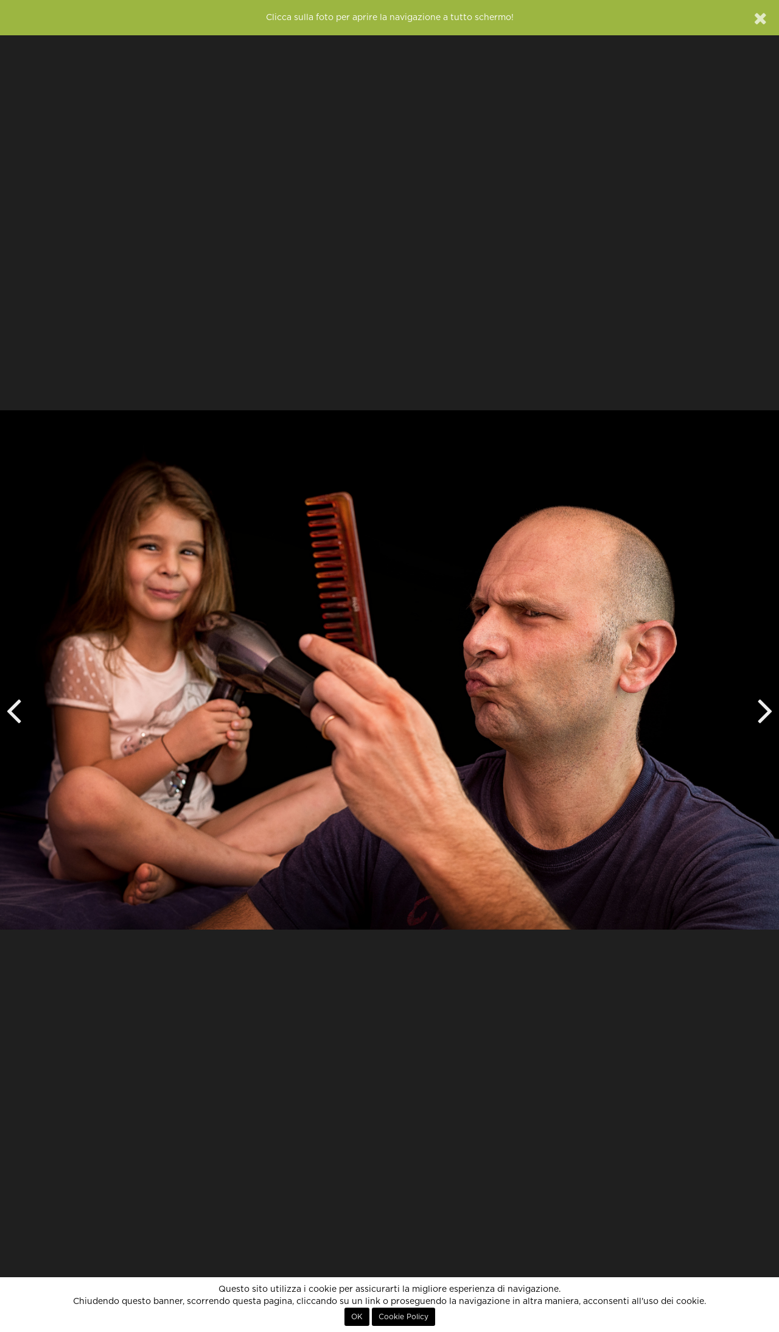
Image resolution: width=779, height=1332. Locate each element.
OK (357, 1316)
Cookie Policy (403, 1316)
